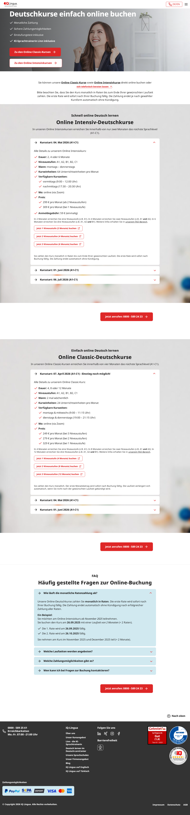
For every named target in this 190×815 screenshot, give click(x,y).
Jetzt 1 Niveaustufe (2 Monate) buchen (56, 228)
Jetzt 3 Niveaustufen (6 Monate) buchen (57, 244)
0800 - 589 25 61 (17, 715)
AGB (185, 792)
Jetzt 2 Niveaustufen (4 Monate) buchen (57, 236)
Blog (68, 750)
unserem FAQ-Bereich (136, 221)
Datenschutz (173, 792)
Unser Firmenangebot (77, 746)
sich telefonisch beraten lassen (93, 86)
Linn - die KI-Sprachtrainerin (74, 730)
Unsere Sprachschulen (77, 742)
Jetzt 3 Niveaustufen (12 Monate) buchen (58, 467)
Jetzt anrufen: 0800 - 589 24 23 (124, 316)
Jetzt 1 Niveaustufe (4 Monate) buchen (56, 452)
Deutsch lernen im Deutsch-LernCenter (76, 737)
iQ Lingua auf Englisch (77, 754)
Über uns (70, 720)
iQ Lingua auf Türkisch (77, 758)
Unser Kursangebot (76, 724)
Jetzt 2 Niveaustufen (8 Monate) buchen (57, 460)
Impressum (158, 792)
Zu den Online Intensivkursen (33, 63)
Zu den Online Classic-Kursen (32, 52)
